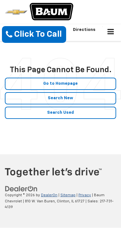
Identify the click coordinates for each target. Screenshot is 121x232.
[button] (34, 34)
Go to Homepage (60, 84)
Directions (84, 30)
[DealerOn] (21, 189)
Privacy (84, 195)
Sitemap (68, 195)
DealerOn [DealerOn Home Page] (49, 195)
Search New (60, 98)
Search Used (60, 113)
